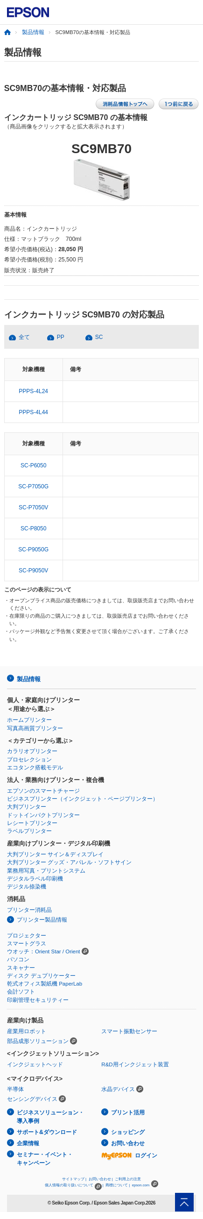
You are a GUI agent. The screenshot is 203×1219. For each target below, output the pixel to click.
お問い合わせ (128, 1143)
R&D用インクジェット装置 (134, 1064)
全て (24, 337)
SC (99, 337)
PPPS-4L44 (33, 412)
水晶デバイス (118, 1089)
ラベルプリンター (29, 831)
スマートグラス (26, 943)
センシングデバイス (32, 1099)
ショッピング (128, 1132)
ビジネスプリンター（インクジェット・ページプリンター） (82, 799)
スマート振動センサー (129, 1031)
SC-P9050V (33, 570)
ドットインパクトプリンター (43, 815)
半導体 (15, 1089)
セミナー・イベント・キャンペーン (45, 1159)
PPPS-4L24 (33, 391)
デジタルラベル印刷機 (35, 878)
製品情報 (33, 32)
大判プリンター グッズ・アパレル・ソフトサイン (69, 862)
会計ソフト (21, 991)
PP (60, 337)
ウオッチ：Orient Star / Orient (43, 951)
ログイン (129, 1155)
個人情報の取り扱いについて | (74, 1185)
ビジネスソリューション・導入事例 (50, 1117)
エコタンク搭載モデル (35, 767)
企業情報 (28, 1143)
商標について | (117, 1185)
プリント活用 (128, 1112)
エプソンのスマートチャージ (43, 791)
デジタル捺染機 (26, 886)
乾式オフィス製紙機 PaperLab (44, 983)
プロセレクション (29, 759)
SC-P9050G (33, 549)
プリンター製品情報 (42, 920)
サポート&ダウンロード (47, 1132)
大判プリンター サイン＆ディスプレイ (55, 854)
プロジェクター (26, 935)
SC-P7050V (33, 507)
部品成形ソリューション (38, 1041)
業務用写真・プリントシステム (46, 871)
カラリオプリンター (32, 751)
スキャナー (21, 968)
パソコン (18, 959)
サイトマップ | (74, 1179)
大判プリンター (26, 807)
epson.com (141, 1185)
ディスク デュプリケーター (41, 976)
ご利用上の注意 (128, 1179)
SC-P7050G (33, 486)
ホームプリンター (29, 720)
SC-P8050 (33, 528)
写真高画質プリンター (35, 728)
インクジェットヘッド (35, 1064)
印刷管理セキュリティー (38, 1000)
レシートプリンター (32, 823)
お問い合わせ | (101, 1179)
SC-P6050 (33, 465)
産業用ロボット (26, 1031)
